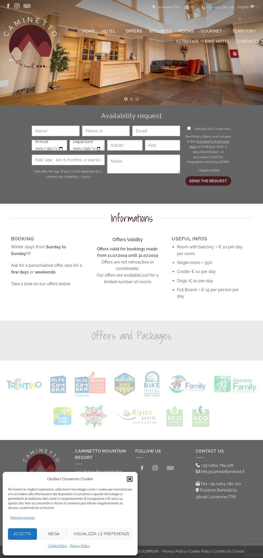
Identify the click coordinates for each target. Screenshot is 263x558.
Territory (244, 31)
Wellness (160, 31)
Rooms (186, 31)
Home (88, 31)
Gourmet (213, 31)
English (248, 7)
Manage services (23, 518)
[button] (129, 479)
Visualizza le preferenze (101, 534)
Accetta (22, 534)
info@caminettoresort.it (220, 471)
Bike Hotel (217, 41)
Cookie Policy (57, 546)
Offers (134, 31)
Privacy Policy (80, 546)
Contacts (247, 41)
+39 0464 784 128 (214, 465)
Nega (54, 534)
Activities (187, 41)
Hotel (110, 31)
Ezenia (238, 551)
